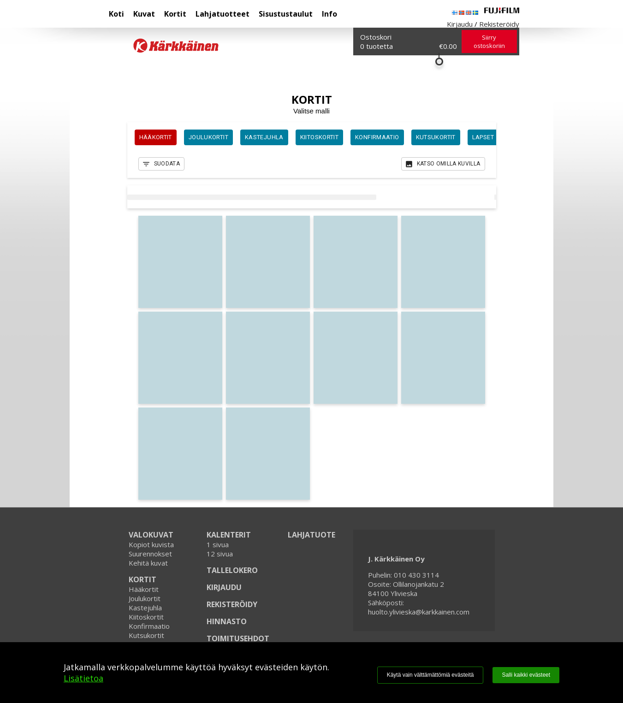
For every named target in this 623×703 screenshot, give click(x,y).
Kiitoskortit (146, 616)
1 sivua (218, 544)
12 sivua (220, 553)
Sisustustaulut (286, 14)
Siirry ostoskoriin (489, 41)
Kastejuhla (145, 607)
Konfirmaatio (149, 626)
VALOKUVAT (151, 535)
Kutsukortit (146, 635)
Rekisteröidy (499, 24)
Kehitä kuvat (148, 562)
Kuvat (144, 14)
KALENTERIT (229, 535)
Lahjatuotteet (222, 14)
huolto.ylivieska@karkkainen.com (418, 611)
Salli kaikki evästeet (526, 675)
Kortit (175, 14)
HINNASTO (227, 621)
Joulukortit (144, 598)
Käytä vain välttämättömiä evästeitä (430, 675)
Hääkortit (144, 589)
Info (329, 14)
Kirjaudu (460, 24)
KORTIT (142, 579)
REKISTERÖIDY (232, 604)
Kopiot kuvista (151, 544)
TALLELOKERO (232, 570)
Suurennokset (150, 553)
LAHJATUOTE (311, 535)
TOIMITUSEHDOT (238, 638)
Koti (116, 14)
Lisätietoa (83, 678)
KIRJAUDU (224, 587)
